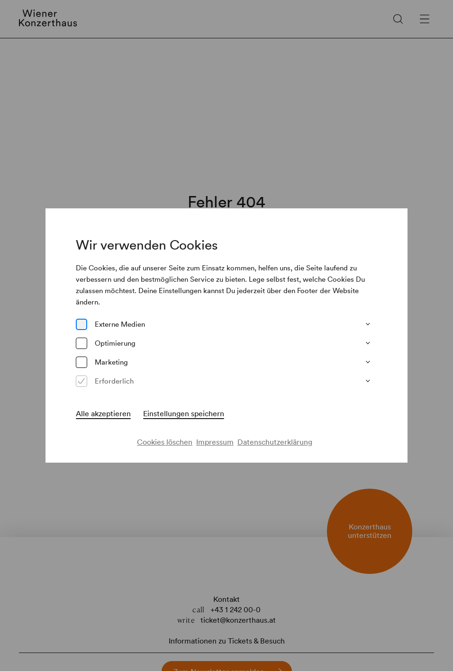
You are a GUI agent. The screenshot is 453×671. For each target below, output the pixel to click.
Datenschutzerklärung (274, 442)
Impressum (215, 442)
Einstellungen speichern (183, 413)
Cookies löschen (164, 442)
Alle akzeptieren (103, 413)
